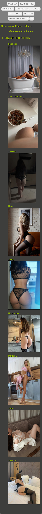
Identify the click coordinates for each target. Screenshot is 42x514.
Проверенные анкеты (27, 8)
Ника (10, 206)
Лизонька (12, 460)
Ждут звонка (27, 4)
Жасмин (12, 151)
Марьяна (12, 356)
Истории (28, 13)
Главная (12, 4)
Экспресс (7, 8)
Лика (10, 408)
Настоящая (13, 313)
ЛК (31, 18)
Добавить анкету (18, 18)
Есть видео (15, 13)
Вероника (12, 44)
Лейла (11, 260)
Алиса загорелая (16, 96)
